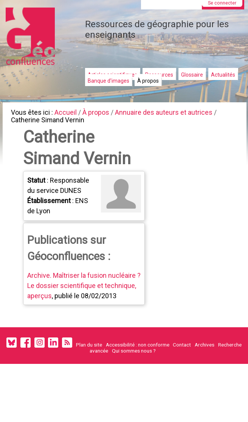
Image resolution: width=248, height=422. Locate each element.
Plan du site (89, 360)
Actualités (223, 75)
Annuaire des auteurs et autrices (171, 113)
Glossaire (192, 75)
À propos (148, 81)
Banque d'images (108, 81)
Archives (204, 360)
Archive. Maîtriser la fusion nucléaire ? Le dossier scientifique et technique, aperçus (83, 290)
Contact (182, 360)
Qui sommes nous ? (134, 366)
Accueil (68, 113)
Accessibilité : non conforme (137, 360)
